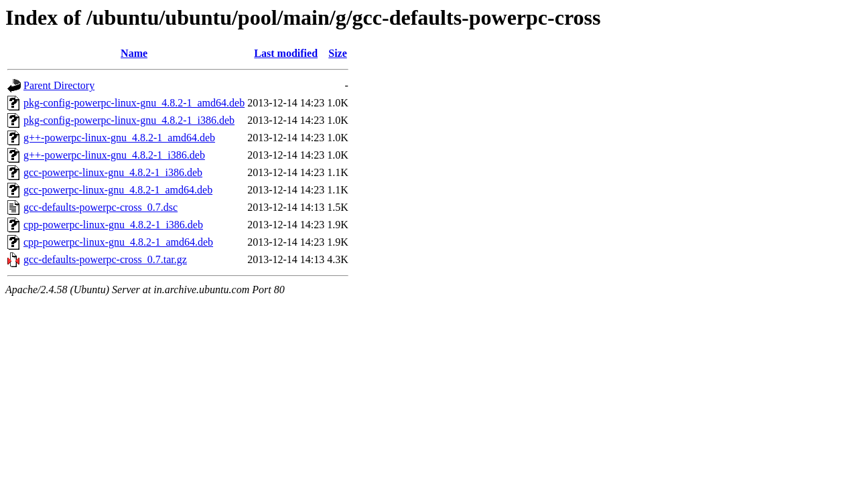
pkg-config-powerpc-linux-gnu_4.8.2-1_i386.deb (129, 120)
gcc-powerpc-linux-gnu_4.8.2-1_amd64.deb (117, 189)
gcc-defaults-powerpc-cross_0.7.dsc (100, 207)
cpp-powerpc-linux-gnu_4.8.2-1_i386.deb (113, 224)
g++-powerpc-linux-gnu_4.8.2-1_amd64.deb (119, 137)
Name (134, 53)
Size (337, 53)
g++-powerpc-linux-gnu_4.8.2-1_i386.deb (114, 155)
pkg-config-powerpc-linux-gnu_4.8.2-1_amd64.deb (134, 102)
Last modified (286, 53)
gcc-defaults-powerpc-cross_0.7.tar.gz (105, 259)
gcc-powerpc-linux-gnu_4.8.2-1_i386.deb (112, 172)
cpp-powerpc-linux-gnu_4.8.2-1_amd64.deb (118, 242)
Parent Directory (58, 85)
